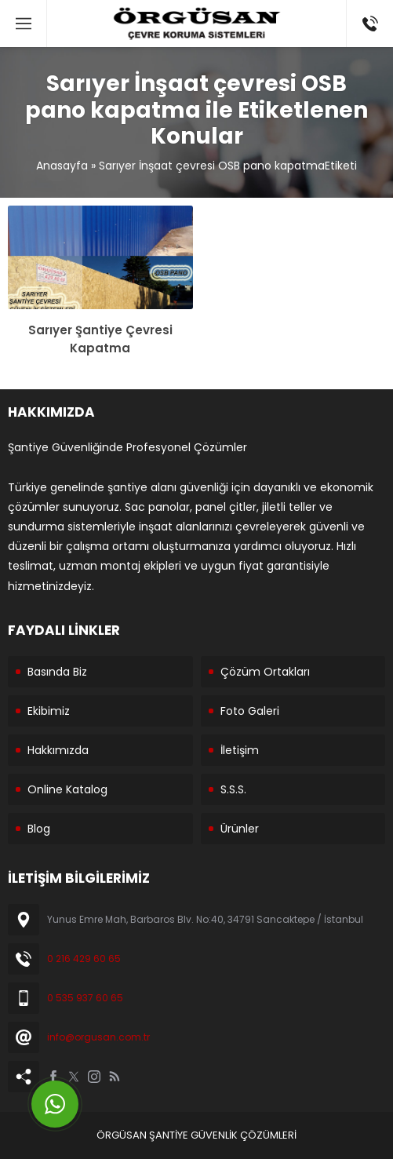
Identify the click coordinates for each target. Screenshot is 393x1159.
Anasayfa (62, 165)
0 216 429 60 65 (84, 958)
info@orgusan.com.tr (98, 1037)
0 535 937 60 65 (85, 997)
